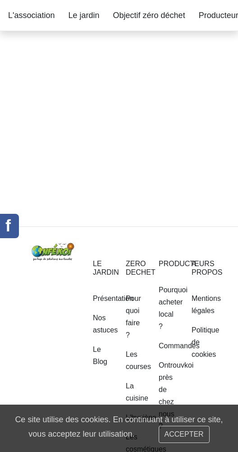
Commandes (179, 346)
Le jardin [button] (84, 15)
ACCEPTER (184, 434)
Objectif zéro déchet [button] (149, 15)
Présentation (113, 298)
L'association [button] (31, 15)
